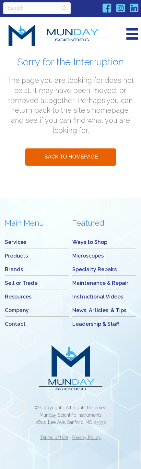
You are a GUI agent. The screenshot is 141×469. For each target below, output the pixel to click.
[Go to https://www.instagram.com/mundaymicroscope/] (120, 9)
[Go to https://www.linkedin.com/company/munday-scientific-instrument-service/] (134, 9)
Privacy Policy (86, 437)
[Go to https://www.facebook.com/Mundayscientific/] (107, 9)
